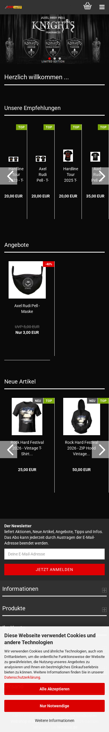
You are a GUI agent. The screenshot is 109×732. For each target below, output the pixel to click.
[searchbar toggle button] (73, 7)
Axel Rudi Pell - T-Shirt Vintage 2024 (42, 174)
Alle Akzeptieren (54, 689)
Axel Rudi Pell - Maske (27, 308)
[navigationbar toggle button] (102, 7)
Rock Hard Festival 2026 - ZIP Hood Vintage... (81, 448)
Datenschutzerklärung (22, 677)
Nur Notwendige (54, 706)
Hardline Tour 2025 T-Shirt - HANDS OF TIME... (70, 174)
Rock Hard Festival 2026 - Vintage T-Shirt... (27, 448)
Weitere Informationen (54, 720)
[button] (8, 176)
